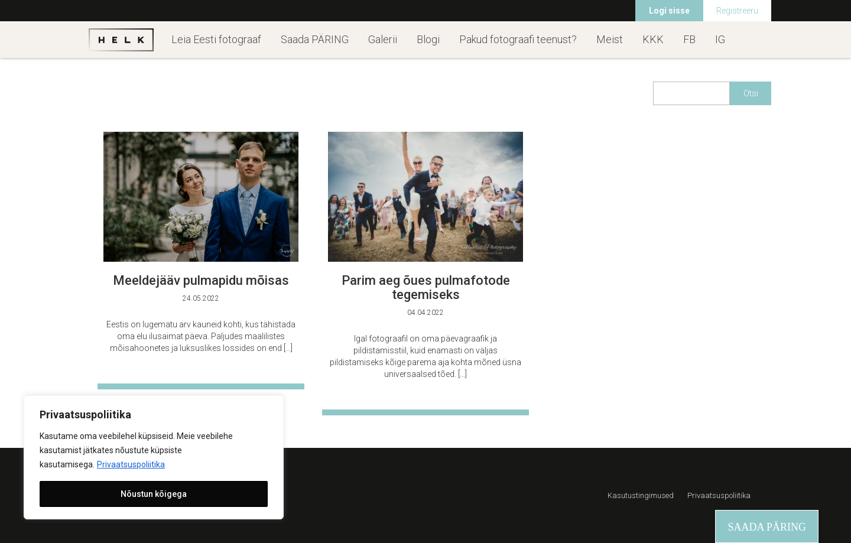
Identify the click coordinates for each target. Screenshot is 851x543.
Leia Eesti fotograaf (216, 39)
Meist (609, 39)
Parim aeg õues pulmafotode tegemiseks (426, 287)
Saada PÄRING (315, 39)
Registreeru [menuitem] (737, 10)
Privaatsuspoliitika (131, 464)
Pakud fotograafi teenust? (518, 39)
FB (689, 39)
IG (720, 39)
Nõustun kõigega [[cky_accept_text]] (154, 494)
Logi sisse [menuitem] (669, 10)
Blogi (428, 39)
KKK (653, 39)
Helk (121, 39)
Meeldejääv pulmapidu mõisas (201, 280)
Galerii (382, 39)
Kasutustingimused (641, 495)
